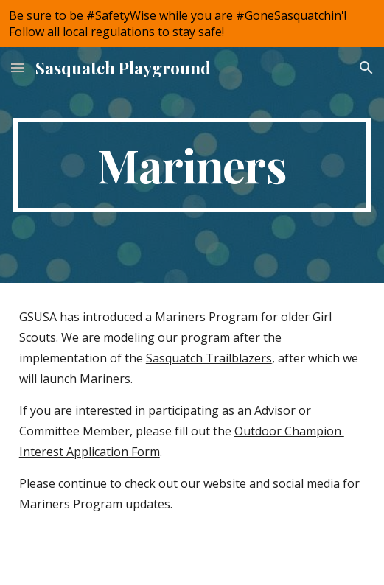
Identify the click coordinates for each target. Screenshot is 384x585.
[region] (192, 23)
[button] (17, 67)
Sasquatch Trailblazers (209, 358)
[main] (192, 165)
